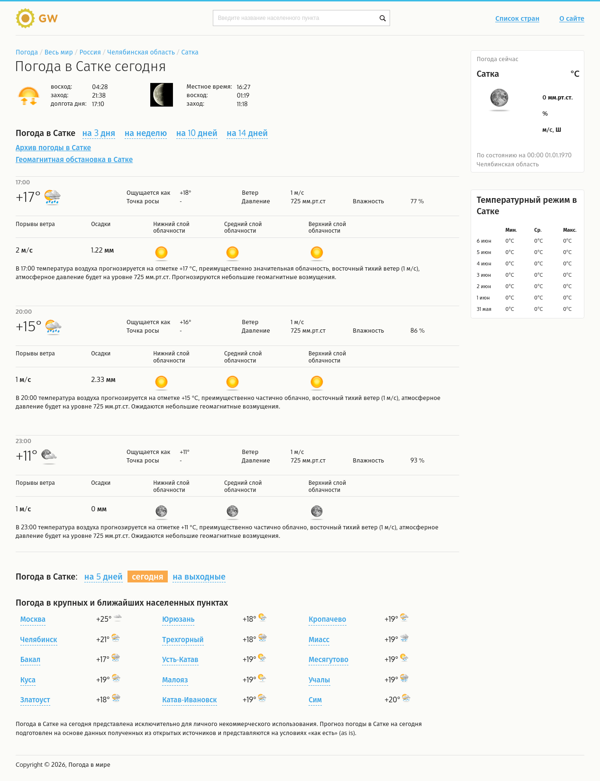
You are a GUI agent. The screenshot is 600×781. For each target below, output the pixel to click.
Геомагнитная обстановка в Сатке (74, 159)
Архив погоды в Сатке (53, 147)
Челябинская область (141, 52)
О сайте (571, 19)
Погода (27, 52)
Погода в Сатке (37, 723)
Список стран (517, 19)
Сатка (190, 52)
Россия (89, 52)
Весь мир (59, 52)
